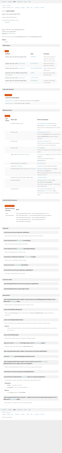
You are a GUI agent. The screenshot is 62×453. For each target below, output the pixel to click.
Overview (4, 1)
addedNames (33, 56)
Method (23, 7)
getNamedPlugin (41, 165)
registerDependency (42, 188)
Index (25, 1)
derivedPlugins (34, 63)
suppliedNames (34, 80)
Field (12, 7)
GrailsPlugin (21, 63)
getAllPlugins (40, 162)
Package (10, 1)
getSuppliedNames (41, 176)
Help (29, 1)
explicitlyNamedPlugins (36, 68)
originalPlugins (35, 77)
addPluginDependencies (43, 123)
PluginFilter (7, 22)
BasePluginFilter (9, 100)
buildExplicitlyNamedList (43, 140)
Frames (3, 5)
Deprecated (20, 1)
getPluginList (40, 168)
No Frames (8, 5)
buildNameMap (40, 147)
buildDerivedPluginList (43, 131)
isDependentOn (40, 179)
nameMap (32, 72)
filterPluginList (41, 154)
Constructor (17, 7)
